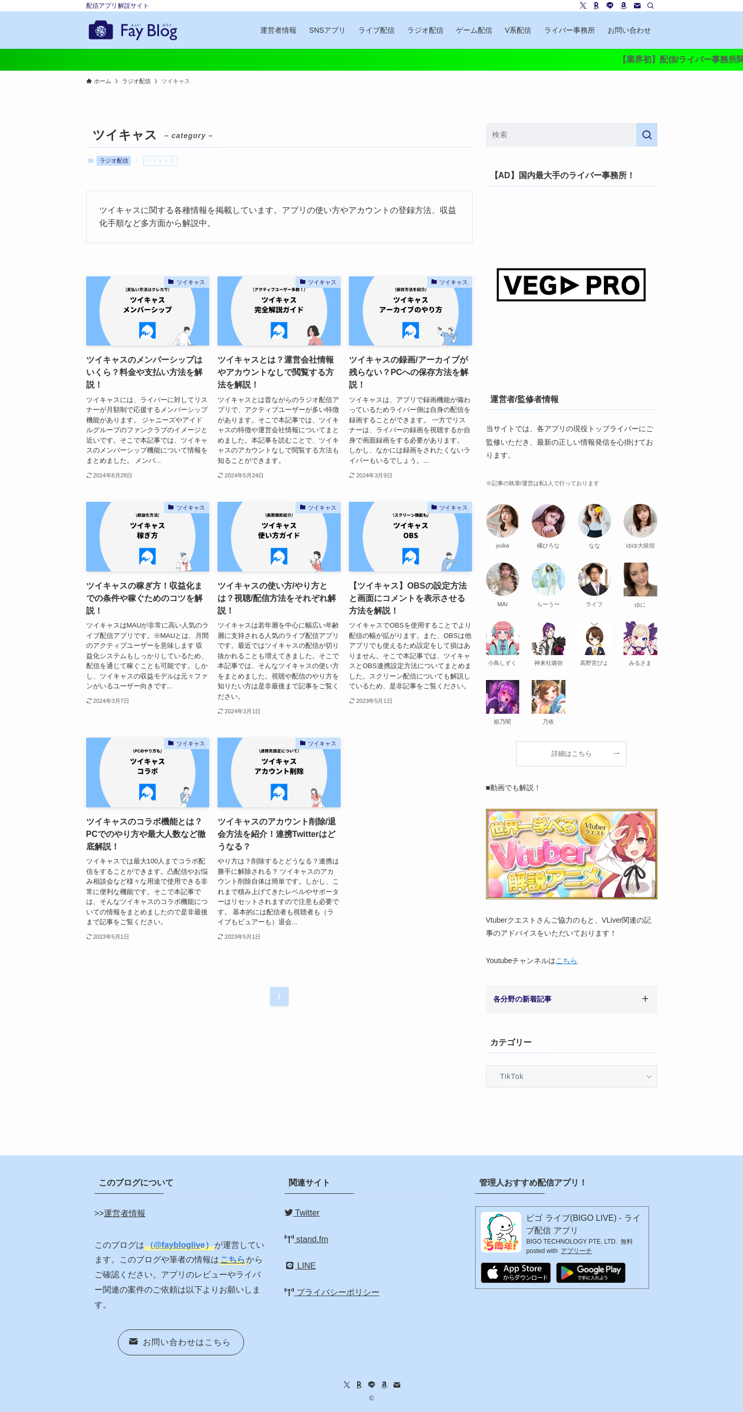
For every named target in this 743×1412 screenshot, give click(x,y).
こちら (566, 960)
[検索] (650, 5)
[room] (596, 5)
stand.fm (306, 1239)
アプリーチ (576, 1251)
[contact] (637, 5)
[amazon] (623, 5)
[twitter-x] (583, 5)
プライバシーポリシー (332, 1292)
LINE (300, 1265)
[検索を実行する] (647, 134)
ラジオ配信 (114, 160)
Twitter (302, 1212)
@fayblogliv (177, 1245)
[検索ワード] (571, 134)
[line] (610, 5)
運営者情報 (124, 1213)
